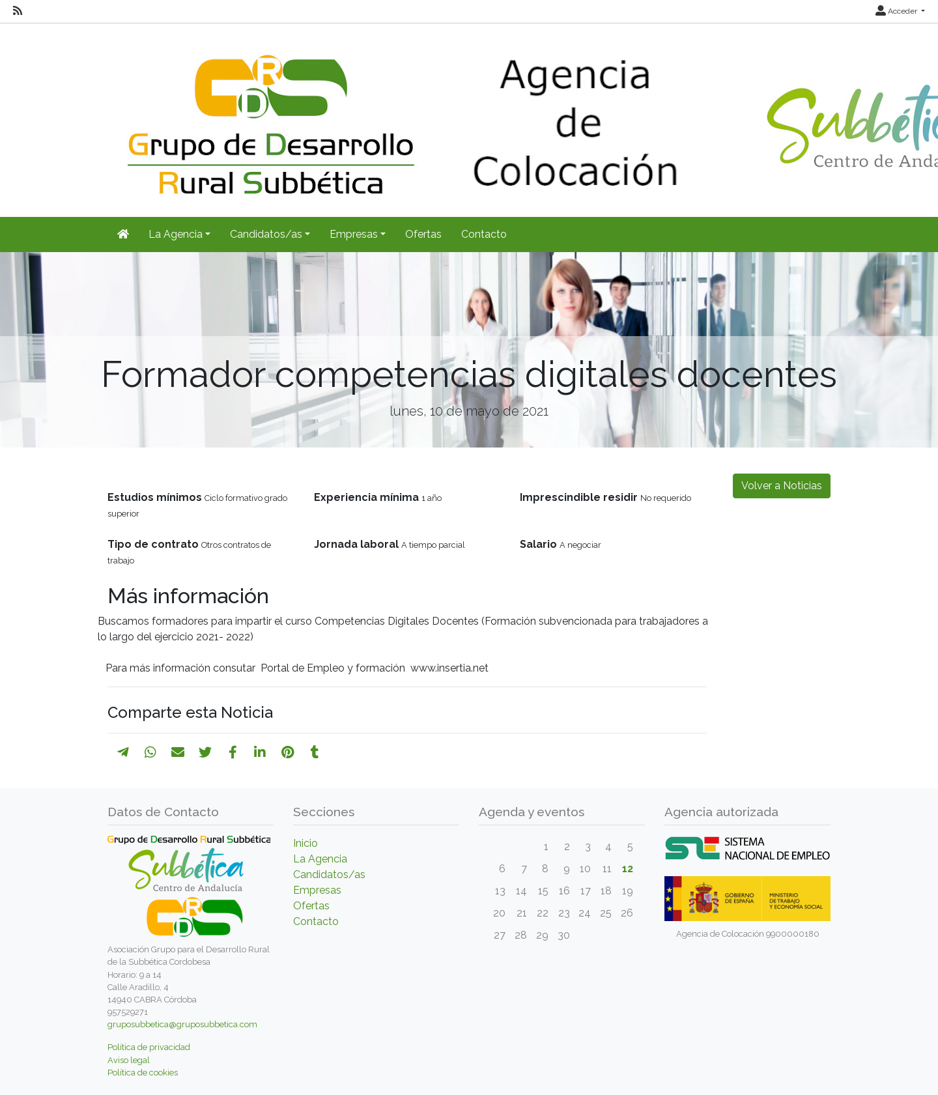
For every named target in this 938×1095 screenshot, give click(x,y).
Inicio (305, 843)
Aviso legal (128, 1060)
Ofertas (423, 234)
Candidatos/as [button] (266, 234)
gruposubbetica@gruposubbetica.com (182, 1024)
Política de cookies (142, 1072)
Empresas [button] (354, 234)
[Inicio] (123, 234)
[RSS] (17, 11)
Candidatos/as (329, 874)
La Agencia (320, 859)
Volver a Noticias (781, 485)
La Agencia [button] (176, 234)
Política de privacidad (148, 1047)
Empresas (317, 890)
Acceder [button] (897, 11)
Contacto (484, 234)
